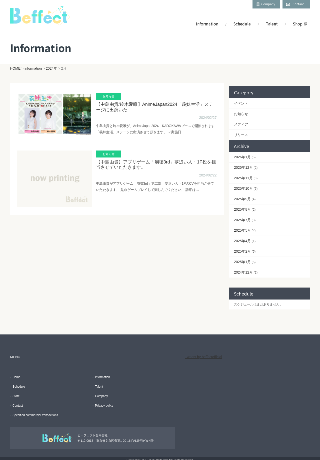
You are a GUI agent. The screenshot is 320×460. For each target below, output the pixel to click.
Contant (298, 4)
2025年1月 (242, 259)
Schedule (242, 24)
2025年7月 (242, 217)
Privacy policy (104, 402)
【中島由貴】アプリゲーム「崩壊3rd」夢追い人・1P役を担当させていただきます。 (154, 167)
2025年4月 (242, 238)
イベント (241, 100)
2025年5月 (242, 227)
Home (16, 374)
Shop (297, 24)
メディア (241, 121)
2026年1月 (242, 154)
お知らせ (241, 111)
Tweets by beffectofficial (203, 354)
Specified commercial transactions (35, 412)
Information (207, 24)
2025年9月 (242, 196)
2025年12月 (243, 164)
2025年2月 (242, 248)
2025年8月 (242, 206)
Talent (272, 24)
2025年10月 (243, 185)
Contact (17, 402)
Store (16, 393)
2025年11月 (243, 175)
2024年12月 (243, 269)
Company (268, 4)
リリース (241, 132)
